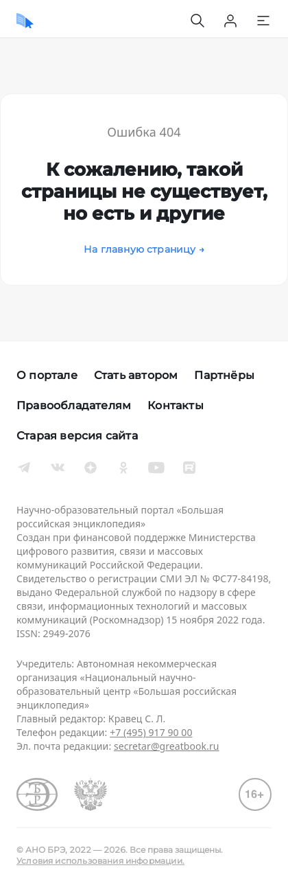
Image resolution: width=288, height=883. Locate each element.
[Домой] (25, 20)
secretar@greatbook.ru (166, 746)
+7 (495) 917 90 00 (151, 732)
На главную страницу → (144, 249)
